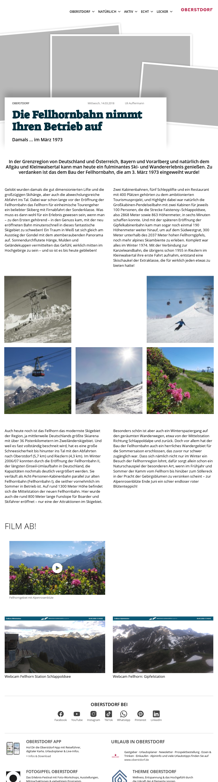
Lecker (164, 11)
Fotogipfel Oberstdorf (52, 771)
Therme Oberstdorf (154, 771)
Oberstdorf (82, 11)
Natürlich (109, 11)
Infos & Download (39, 756)
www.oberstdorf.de (136, 760)
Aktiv (130, 11)
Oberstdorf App (43, 741)
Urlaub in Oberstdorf (138, 742)
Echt (147, 11)
